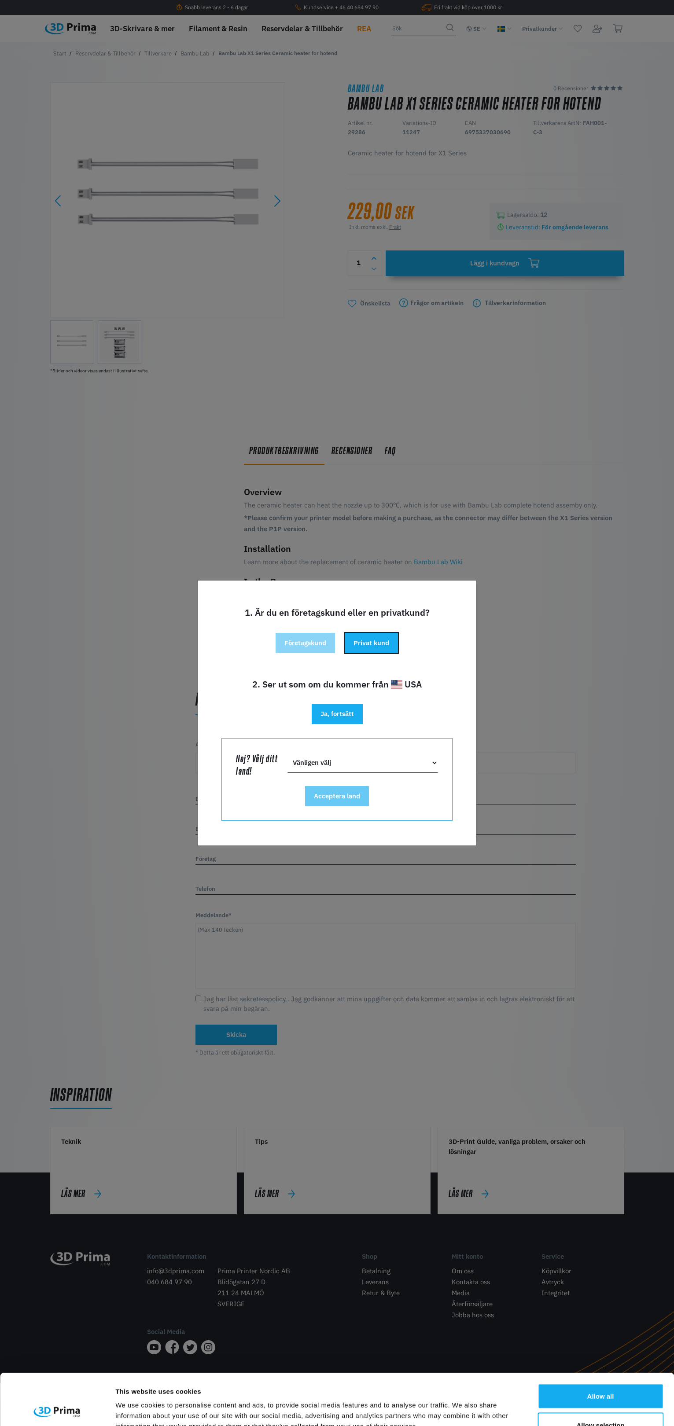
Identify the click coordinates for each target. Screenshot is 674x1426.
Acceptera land (337, 796)
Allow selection (600, 1374)
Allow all (600, 1345)
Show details (462, 1403)
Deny (601, 1402)
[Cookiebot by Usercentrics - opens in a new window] (57, 1408)
